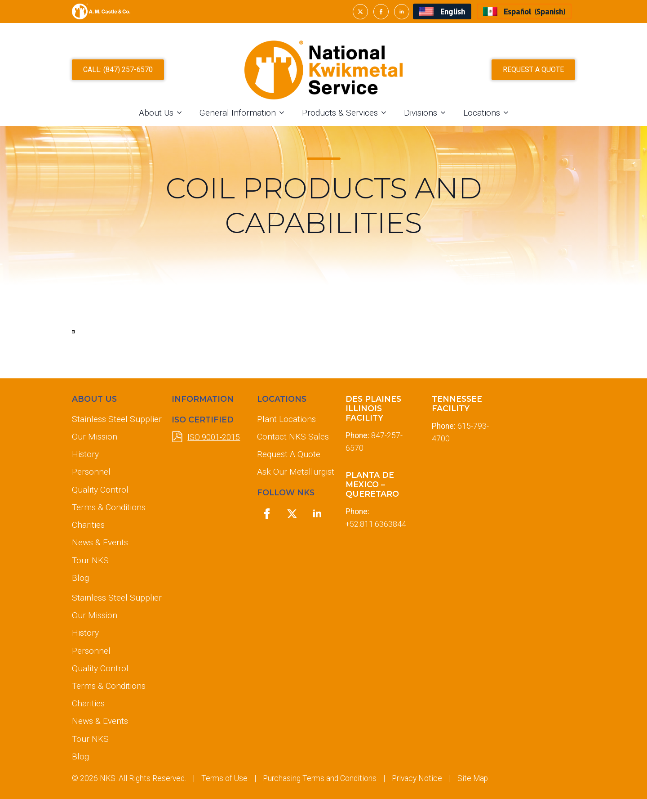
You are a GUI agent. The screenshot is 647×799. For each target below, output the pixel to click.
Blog (80, 578)
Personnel (91, 471)
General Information (237, 113)
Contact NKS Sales (293, 436)
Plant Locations (286, 419)
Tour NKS (90, 560)
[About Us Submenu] (182, 112)
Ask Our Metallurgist (294, 471)
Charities (88, 525)
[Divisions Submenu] (445, 112)
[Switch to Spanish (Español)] (524, 11)
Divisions (420, 113)
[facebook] (381, 11)
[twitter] (360, 11)
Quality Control (100, 489)
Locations (481, 113)
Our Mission (94, 436)
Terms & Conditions (109, 507)
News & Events (100, 542)
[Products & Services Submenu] (386, 112)
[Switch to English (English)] (442, 11)
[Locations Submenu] (508, 112)
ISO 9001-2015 (213, 437)
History (85, 454)
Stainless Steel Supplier (114, 419)
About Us (156, 113)
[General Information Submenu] (284, 112)
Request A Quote (288, 454)
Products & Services (340, 113)
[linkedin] (401, 11)
